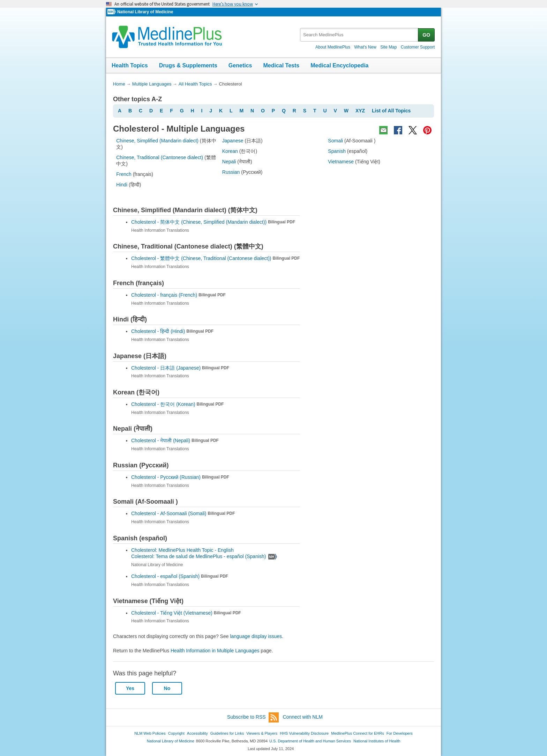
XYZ (360, 110)
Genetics (240, 65)
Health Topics (130, 65)
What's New (365, 47)
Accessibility (197, 733)
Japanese (232, 140)
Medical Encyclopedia (339, 65)
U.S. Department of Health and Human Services (310, 741)
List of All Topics (391, 110)
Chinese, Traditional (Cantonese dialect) (159, 157)
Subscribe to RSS (253, 717)
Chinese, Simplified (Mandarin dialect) (157, 140)
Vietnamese (341, 161)
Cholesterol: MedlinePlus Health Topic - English (183, 550)
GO (426, 35)
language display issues (256, 636)
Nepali (229, 161)
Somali (335, 140)
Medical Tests (281, 65)
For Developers (400, 733)
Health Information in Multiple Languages (215, 650)
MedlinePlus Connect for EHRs (357, 733)
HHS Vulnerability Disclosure (304, 733)
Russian (231, 172)
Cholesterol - (213, 222)
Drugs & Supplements (188, 65)
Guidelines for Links (227, 733)
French (124, 174)
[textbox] (359, 35)
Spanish (337, 151)
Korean (230, 151)
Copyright (176, 733)
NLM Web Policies (150, 733)
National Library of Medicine (145, 11)
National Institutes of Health (376, 741)
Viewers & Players (261, 733)
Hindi (121, 184)
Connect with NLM (303, 717)
